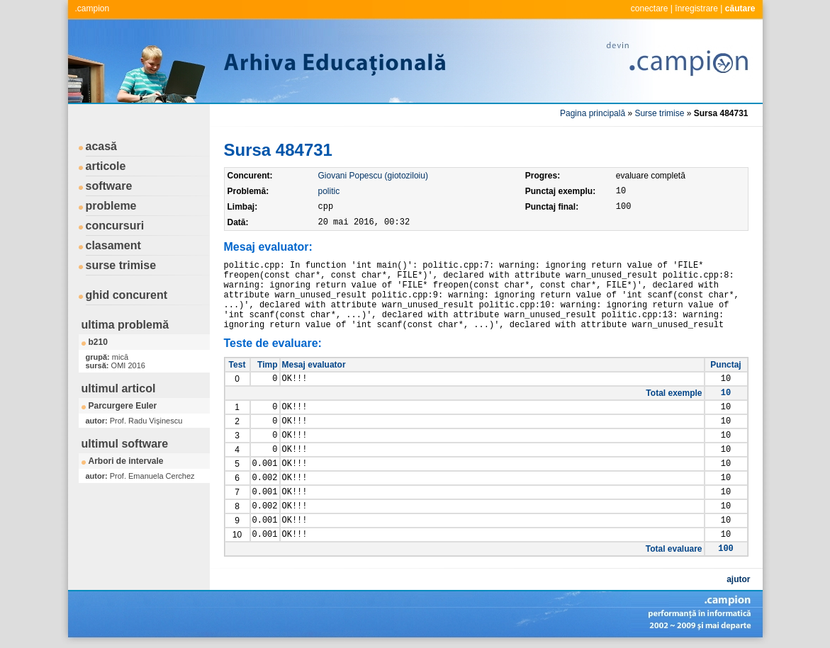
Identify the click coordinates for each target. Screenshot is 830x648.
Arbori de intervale (126, 461)
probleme (111, 206)
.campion (92, 8)
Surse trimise (659, 113)
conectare (649, 8)
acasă (102, 146)
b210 (98, 342)
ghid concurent (127, 295)
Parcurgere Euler (123, 406)
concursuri (115, 226)
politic (329, 191)
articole (106, 166)
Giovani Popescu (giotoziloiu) (373, 176)
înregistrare (696, 8)
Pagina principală (592, 113)
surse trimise (121, 265)
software (109, 186)
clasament (113, 245)
